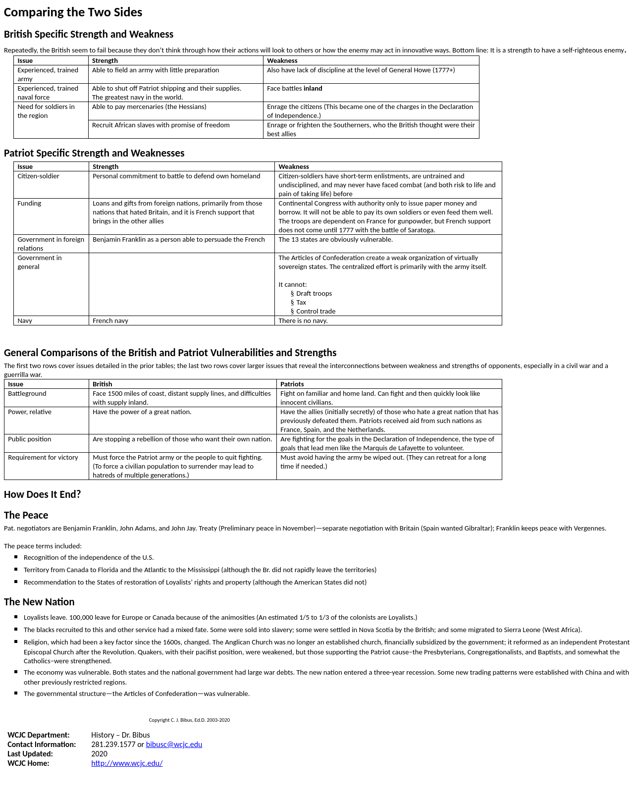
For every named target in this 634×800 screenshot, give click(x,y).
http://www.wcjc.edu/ (126, 763)
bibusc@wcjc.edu (174, 744)
